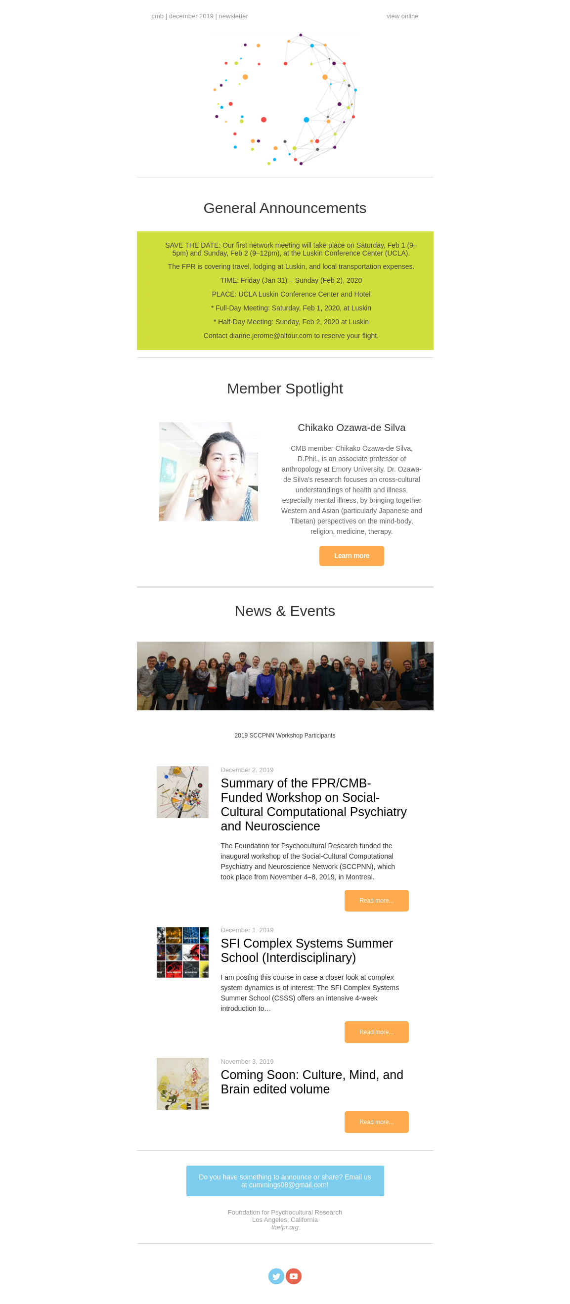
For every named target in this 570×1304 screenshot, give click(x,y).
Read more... (376, 900)
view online (402, 16)
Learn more (351, 556)
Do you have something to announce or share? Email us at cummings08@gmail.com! (285, 1181)
